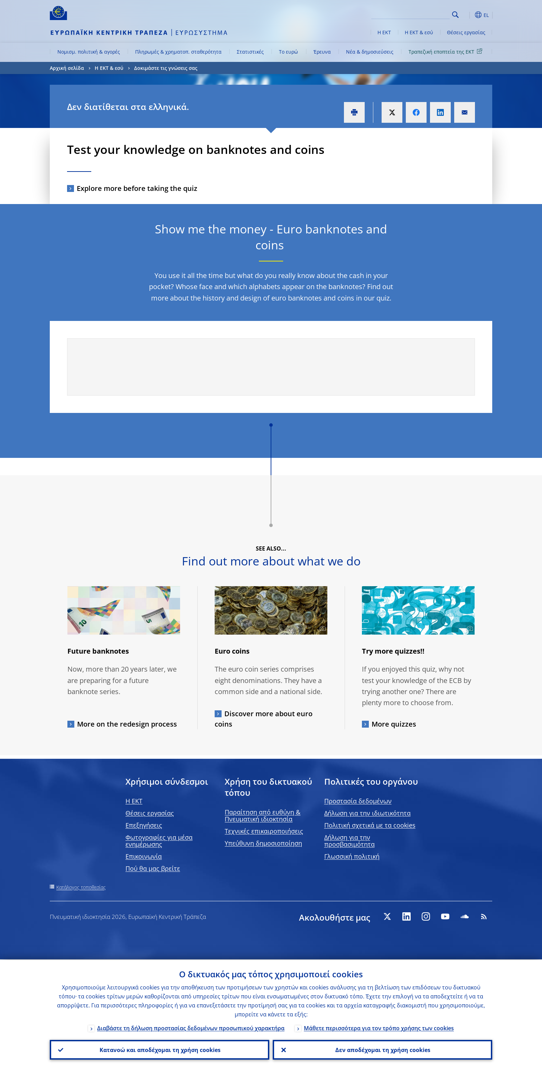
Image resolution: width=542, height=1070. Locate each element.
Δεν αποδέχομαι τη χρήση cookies (382, 1049)
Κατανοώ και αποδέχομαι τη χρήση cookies (159, 1049)
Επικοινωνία (143, 856)
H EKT (133, 801)
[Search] (415, 14)
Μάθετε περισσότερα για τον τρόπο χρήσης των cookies (379, 1027)
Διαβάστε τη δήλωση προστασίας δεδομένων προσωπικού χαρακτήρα (190, 1027)
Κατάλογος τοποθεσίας (81, 887)
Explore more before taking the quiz (137, 188)
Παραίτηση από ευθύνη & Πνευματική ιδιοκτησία (262, 815)
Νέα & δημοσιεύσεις (369, 51)
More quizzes (394, 724)
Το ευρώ (288, 51)
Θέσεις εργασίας (466, 32)
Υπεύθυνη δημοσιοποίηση (263, 843)
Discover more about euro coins (263, 719)
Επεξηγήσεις (143, 825)
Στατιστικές (250, 51)
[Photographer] (322, 628)
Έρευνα (322, 51)
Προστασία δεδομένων (358, 801)
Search (455, 15)
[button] (468, 15)
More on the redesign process (127, 724)
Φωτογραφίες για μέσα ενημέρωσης (159, 840)
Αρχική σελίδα (67, 68)
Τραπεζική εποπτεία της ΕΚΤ (447, 51)
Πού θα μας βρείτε (152, 868)
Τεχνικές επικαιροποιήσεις (264, 831)
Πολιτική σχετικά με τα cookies (369, 825)
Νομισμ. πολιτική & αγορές (88, 51)
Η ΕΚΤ (384, 32)
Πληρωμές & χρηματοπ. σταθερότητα (178, 51)
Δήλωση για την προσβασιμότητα (349, 840)
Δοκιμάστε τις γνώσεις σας (165, 68)
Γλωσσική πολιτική (352, 856)
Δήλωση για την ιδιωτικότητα (367, 813)
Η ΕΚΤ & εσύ (419, 32)
